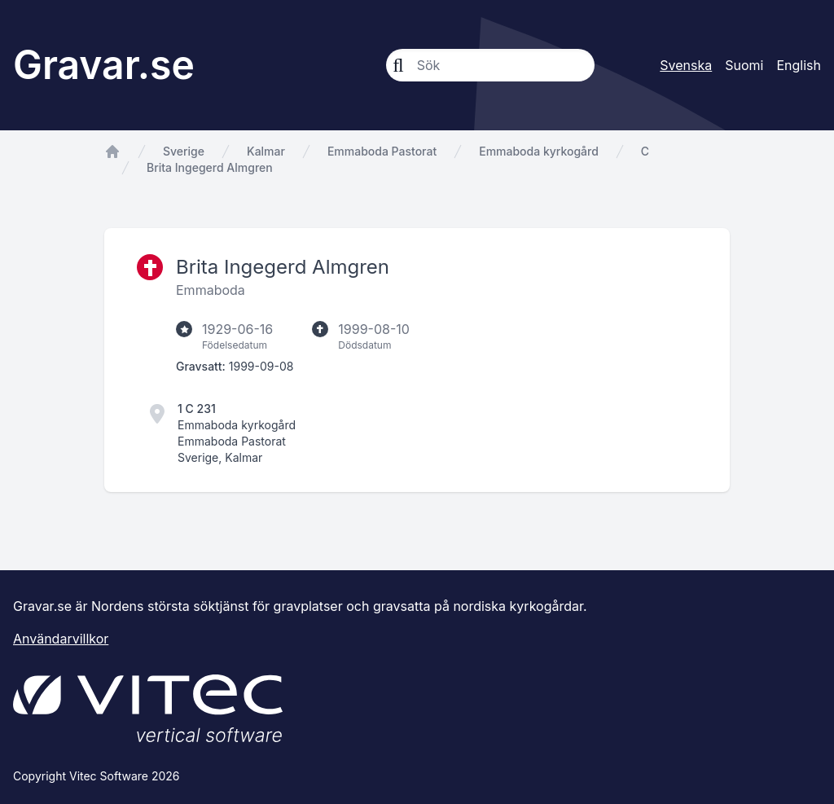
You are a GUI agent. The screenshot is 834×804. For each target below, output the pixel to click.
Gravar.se (104, 65)
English (798, 65)
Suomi (744, 65)
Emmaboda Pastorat (382, 151)
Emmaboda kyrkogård (539, 151)
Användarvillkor (60, 638)
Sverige (183, 151)
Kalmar (266, 151)
